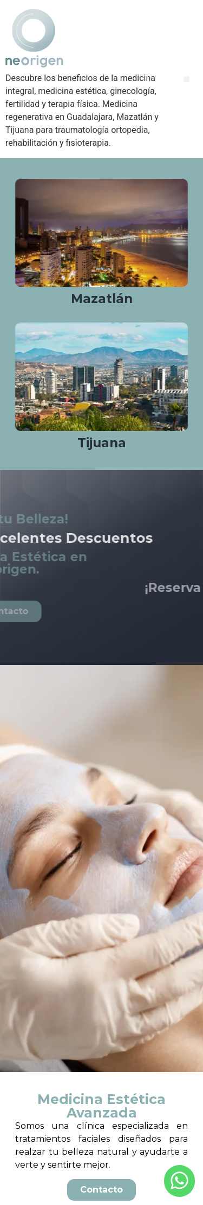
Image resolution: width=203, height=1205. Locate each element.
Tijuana (101, 442)
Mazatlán (102, 298)
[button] (186, 79)
